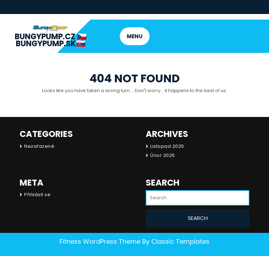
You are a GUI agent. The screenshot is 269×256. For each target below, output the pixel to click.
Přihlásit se (37, 194)
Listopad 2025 (167, 146)
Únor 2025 (162, 155)
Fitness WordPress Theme (100, 241)
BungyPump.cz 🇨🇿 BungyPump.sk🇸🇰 (51, 40)
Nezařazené (39, 146)
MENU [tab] (135, 36)
